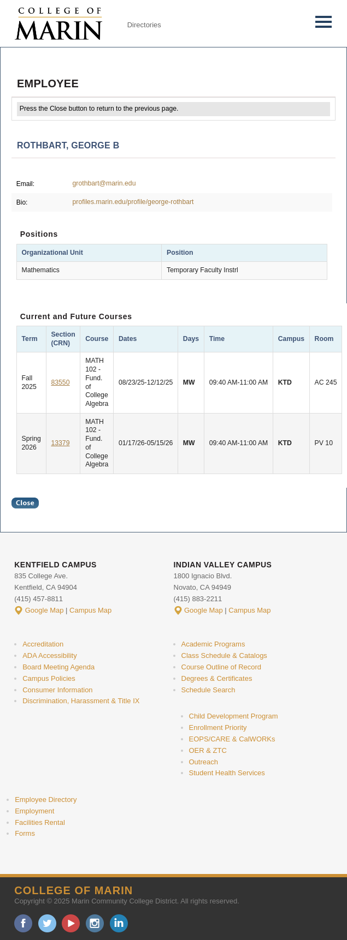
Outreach (203, 762)
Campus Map (90, 610)
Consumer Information (57, 690)
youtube (71, 923)
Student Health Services (227, 773)
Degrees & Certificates (216, 678)
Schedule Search (208, 690)
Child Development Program (233, 716)
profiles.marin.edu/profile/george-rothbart (133, 202)
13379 (60, 443)
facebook (23, 923)
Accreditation (42, 644)
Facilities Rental (40, 822)
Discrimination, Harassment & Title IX (80, 701)
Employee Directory (46, 799)
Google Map (44, 610)
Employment (34, 811)
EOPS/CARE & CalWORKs (232, 739)
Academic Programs (213, 644)
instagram (95, 923)
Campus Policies (48, 678)
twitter (47, 923)
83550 (60, 382)
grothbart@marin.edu (104, 183)
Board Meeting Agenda (58, 667)
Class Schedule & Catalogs (224, 655)
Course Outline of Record (221, 667)
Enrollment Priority (218, 727)
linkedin (119, 923)
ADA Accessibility (49, 655)
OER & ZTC (208, 750)
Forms (25, 833)
